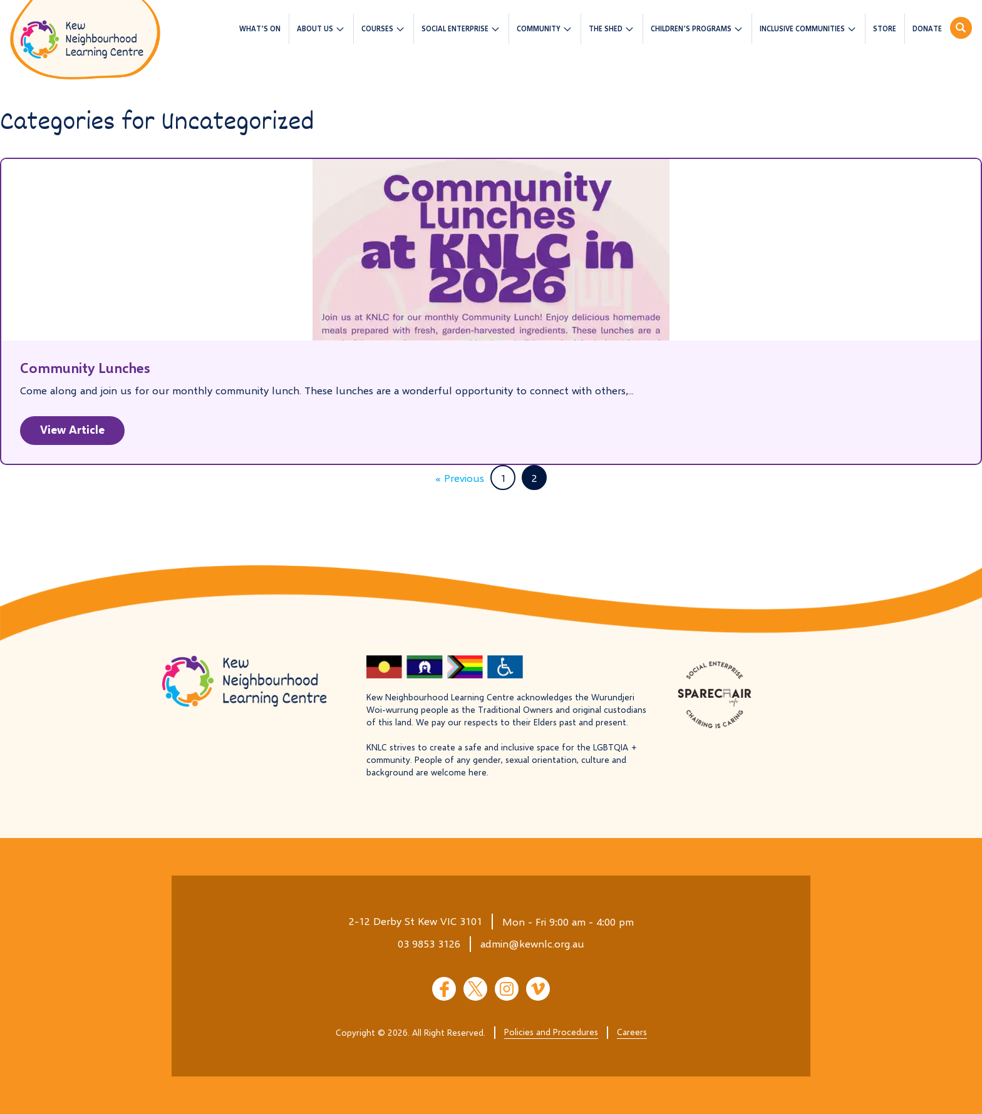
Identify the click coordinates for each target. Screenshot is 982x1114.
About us (315, 28)
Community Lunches (85, 367)
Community (539, 28)
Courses (377, 28)
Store (884, 28)
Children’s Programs (691, 28)
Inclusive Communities (802, 28)
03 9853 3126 (429, 943)
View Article (72, 429)
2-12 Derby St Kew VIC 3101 (415, 920)
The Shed (606, 28)
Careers (632, 1031)
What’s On (260, 28)
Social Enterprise (454, 28)
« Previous (459, 477)
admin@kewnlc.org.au (532, 943)
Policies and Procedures (551, 1031)
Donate (927, 28)
